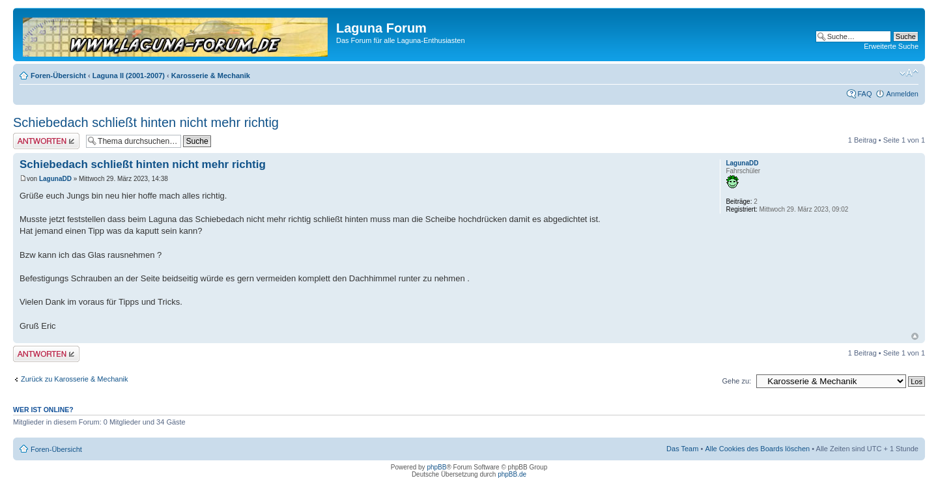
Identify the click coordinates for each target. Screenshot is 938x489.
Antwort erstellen (46, 141)
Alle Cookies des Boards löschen (757, 449)
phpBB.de (512, 474)
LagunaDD (55, 178)
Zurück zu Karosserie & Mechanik (74, 379)
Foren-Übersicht (58, 75)
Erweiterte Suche (891, 46)
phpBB (436, 467)
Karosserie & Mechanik (210, 75)
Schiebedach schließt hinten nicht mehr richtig (146, 122)
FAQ (864, 94)
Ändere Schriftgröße (909, 73)
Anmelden (902, 94)
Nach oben (914, 336)
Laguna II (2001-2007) (128, 75)
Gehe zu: (736, 381)
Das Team (682, 449)
